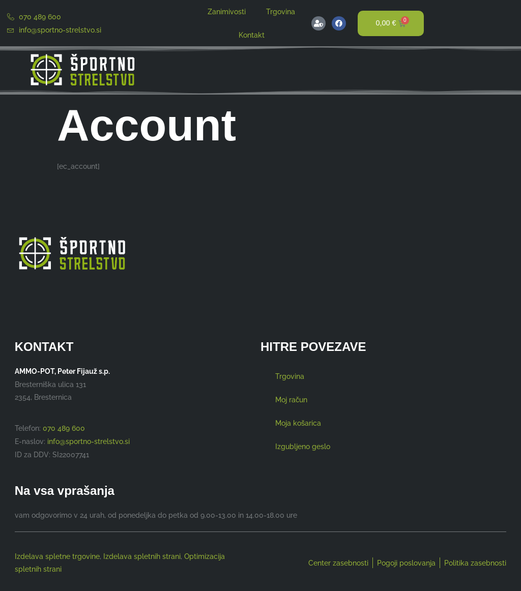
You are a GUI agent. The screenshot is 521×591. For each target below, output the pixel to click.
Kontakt (252, 35)
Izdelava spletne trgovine (57, 556)
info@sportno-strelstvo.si (88, 441)
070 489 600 (64, 428)
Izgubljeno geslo (302, 446)
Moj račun (291, 399)
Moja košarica (298, 423)
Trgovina (280, 11)
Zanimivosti (227, 11)
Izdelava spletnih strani (142, 556)
